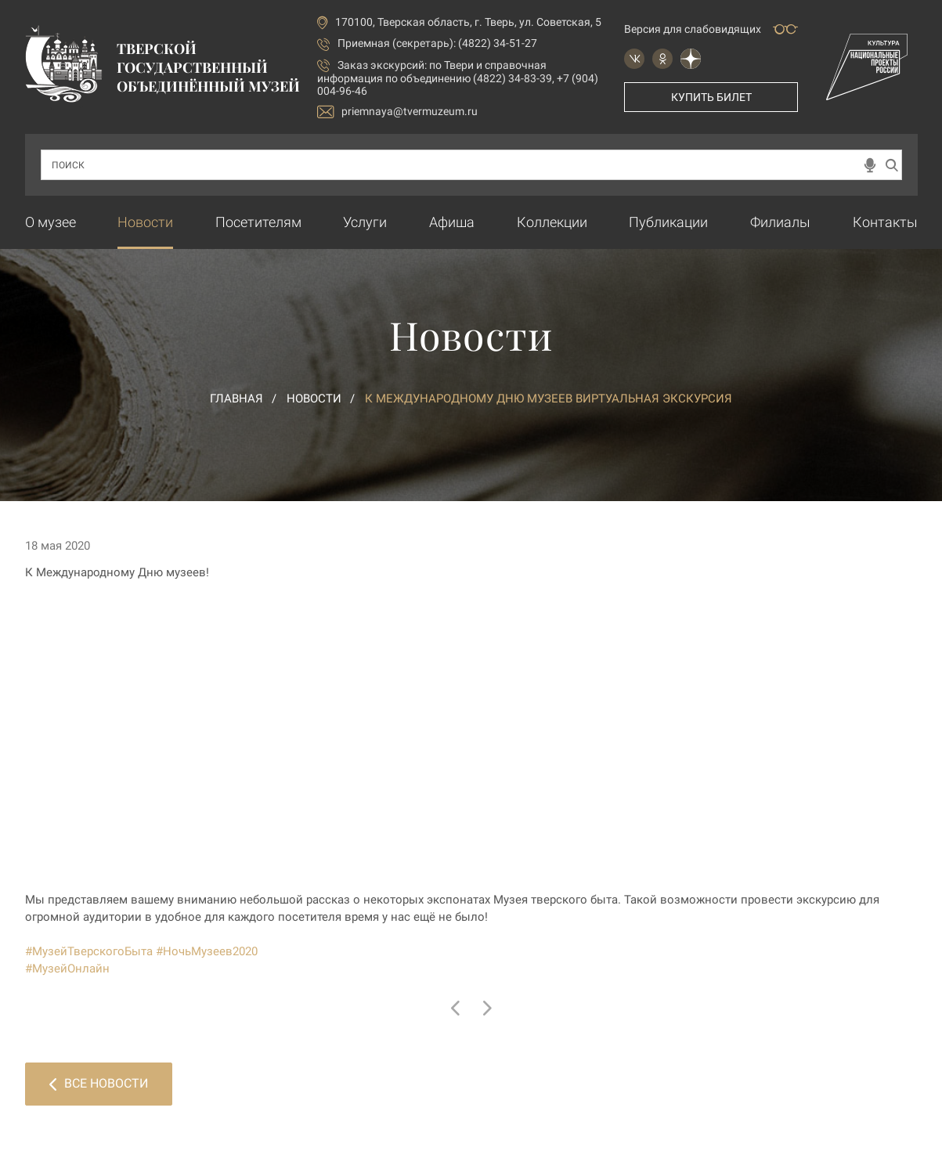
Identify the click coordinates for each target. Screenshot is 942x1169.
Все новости (98, 1083)
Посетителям (258, 222)
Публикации (668, 222)
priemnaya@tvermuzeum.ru (397, 111)
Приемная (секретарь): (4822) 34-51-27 (437, 43)
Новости (145, 222)
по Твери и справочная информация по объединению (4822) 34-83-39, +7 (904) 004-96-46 (457, 78)
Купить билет (711, 97)
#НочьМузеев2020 (207, 951)
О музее (50, 222)
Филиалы (780, 222)
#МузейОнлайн (67, 969)
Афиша (452, 222)
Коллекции (552, 222)
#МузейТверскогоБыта (89, 951)
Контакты (885, 222)
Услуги (365, 222)
